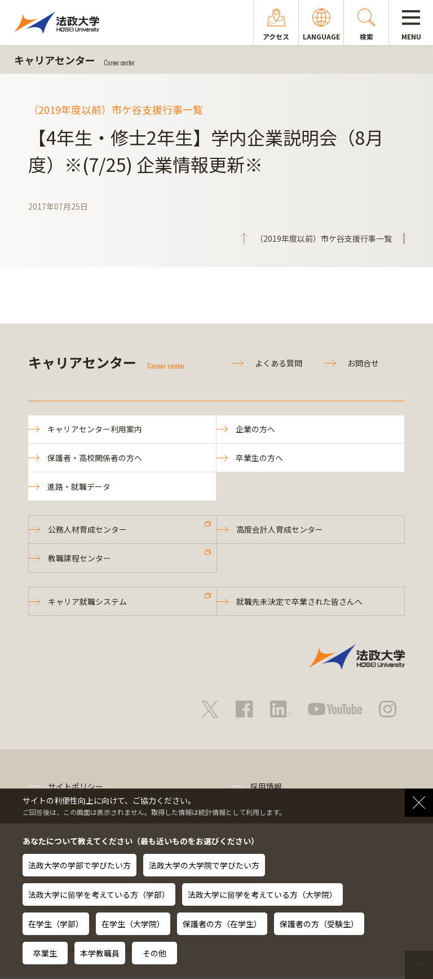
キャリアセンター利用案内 (95, 429)
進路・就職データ (79, 487)
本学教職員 (100, 953)
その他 (154, 953)
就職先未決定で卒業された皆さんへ (300, 603)
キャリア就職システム (87, 603)
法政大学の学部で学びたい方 (79, 865)
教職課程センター (80, 559)
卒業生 (45, 953)
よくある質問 (278, 363)
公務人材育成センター (87, 531)
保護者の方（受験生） (319, 923)
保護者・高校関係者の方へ (95, 458)
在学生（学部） (55, 923)
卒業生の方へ (260, 458)
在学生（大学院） (133, 923)
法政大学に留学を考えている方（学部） (99, 894)
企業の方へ (256, 429)
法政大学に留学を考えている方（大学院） (262, 894)
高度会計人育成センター (280, 531)
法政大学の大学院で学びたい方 (204, 865)
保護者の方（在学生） (222, 923)
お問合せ (363, 363)
